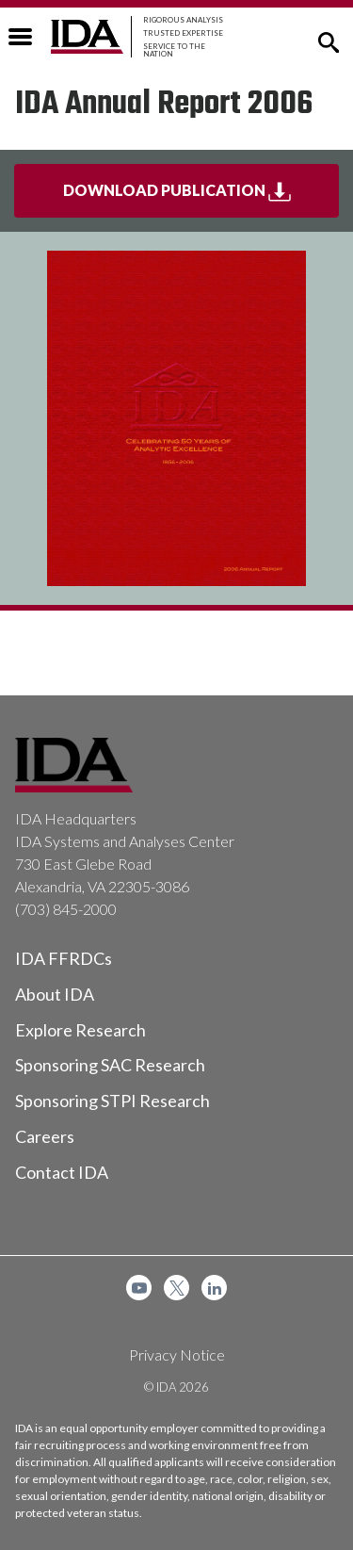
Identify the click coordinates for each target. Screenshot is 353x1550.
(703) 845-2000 (66, 909)
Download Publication (201, 198)
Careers (44, 1136)
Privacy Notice (177, 1354)
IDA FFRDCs (63, 958)
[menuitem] (139, 1287)
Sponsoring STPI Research (112, 1100)
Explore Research (80, 1030)
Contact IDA (61, 1172)
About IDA (54, 994)
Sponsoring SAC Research (110, 1064)
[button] (328, 40)
